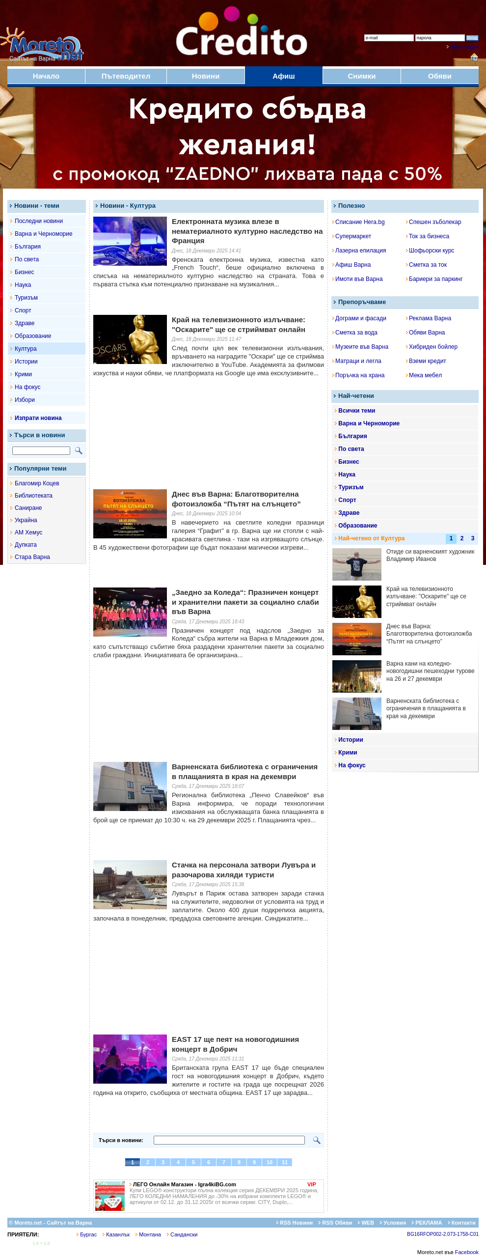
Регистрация (464, 47)
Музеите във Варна (360, 346)
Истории (26, 361)
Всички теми (356, 410)
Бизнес (24, 272)
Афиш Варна (351, 264)
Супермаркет (351, 236)
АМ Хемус (28, 532)
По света (27, 259)
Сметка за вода (355, 332)
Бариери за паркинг (434, 279)
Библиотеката (34, 495)
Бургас (87, 1234)
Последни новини (39, 221)
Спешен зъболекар (433, 222)
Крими (23, 374)
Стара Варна (32, 557)
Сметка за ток (426, 264)
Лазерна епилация (359, 250)
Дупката (26, 544)
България (28, 246)
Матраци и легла (356, 361)
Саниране (28, 507)
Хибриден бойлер (432, 346)
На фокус (27, 387)
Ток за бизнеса (427, 236)
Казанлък (116, 1234)
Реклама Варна (428, 318)
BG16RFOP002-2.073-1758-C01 (443, 1234)
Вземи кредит (426, 361)
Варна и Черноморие (44, 233)
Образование (33, 336)
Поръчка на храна (358, 375)
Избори (25, 399)
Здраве (25, 323)
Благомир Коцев (37, 483)
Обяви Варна (425, 332)
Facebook (467, 1252)
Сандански (182, 1234)
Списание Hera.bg (358, 222)
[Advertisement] (208, 449)
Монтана (148, 1234)
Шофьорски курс (430, 250)
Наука (23, 284)
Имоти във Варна (357, 279)
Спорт (23, 310)
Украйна (26, 520)
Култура (26, 348)
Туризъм (26, 297)
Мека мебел (424, 375)
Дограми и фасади (359, 318)
